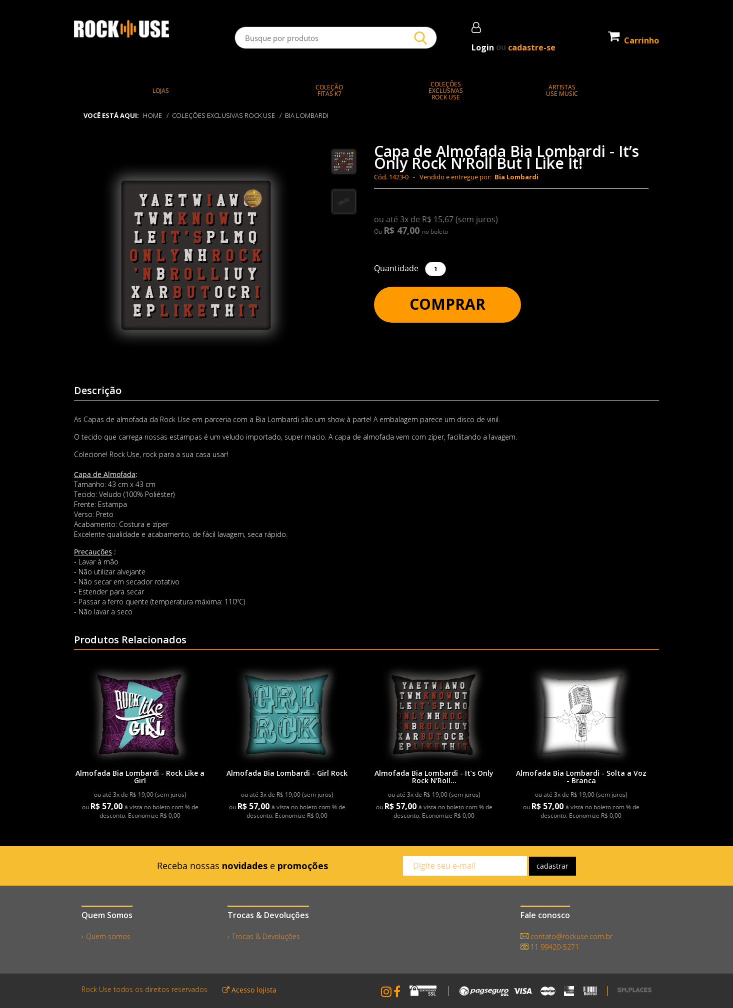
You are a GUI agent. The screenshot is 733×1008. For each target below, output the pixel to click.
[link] (140, 714)
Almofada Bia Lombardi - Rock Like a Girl (140, 776)
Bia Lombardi (307, 115)
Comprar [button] (448, 304)
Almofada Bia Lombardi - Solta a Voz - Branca (581, 776)
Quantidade (396, 268)
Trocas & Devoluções (266, 936)
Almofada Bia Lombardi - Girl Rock (287, 773)
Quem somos (108, 936)
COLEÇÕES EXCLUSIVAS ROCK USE (224, 115)
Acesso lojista (249, 990)
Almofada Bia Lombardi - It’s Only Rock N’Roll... (434, 776)
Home (152, 115)
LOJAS (160, 90)
